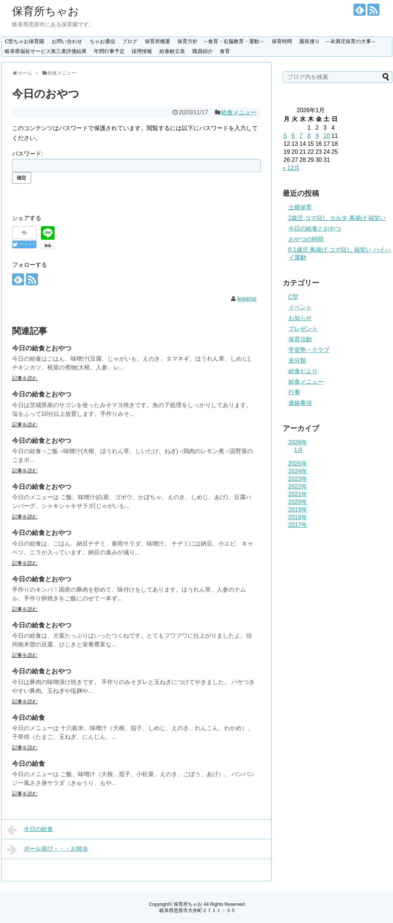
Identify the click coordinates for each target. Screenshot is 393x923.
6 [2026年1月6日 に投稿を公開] (293, 136)
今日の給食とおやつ (41, 348)
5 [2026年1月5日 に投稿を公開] (285, 136)
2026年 (297, 442)
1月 (298, 450)
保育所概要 (157, 41)
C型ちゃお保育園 (24, 41)
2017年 (297, 525)
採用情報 (142, 51)
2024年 (297, 471)
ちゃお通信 (102, 41)
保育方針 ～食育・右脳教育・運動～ (220, 41)
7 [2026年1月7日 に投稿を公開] (301, 136)
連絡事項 (300, 403)
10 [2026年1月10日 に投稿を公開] (326, 136)
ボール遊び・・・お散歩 (47, 849)
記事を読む (25, 378)
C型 (293, 297)
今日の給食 (28, 717)
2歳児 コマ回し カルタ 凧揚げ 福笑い (337, 218)
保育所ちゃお (45, 11)
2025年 (297, 463)
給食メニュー (238, 112)
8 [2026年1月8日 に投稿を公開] (309, 136)
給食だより (303, 371)
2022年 (297, 486)
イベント (300, 307)
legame (246, 299)
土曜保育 (300, 207)
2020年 (297, 502)
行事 (294, 392)
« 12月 (291, 168)
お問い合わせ (67, 41)
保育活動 (300, 339)
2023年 (297, 479)
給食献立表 (172, 51)
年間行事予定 (109, 51)
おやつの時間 (306, 239)
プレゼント (303, 329)
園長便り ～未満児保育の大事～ (337, 41)
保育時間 (282, 41)
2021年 (297, 494)
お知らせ (300, 318)
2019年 (297, 509)
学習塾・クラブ (308, 350)
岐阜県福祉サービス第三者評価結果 (46, 51)
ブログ (129, 41)
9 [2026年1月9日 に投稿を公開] (317, 136)
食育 (225, 51)
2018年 (297, 517)
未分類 (297, 360)
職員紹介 (202, 51)
